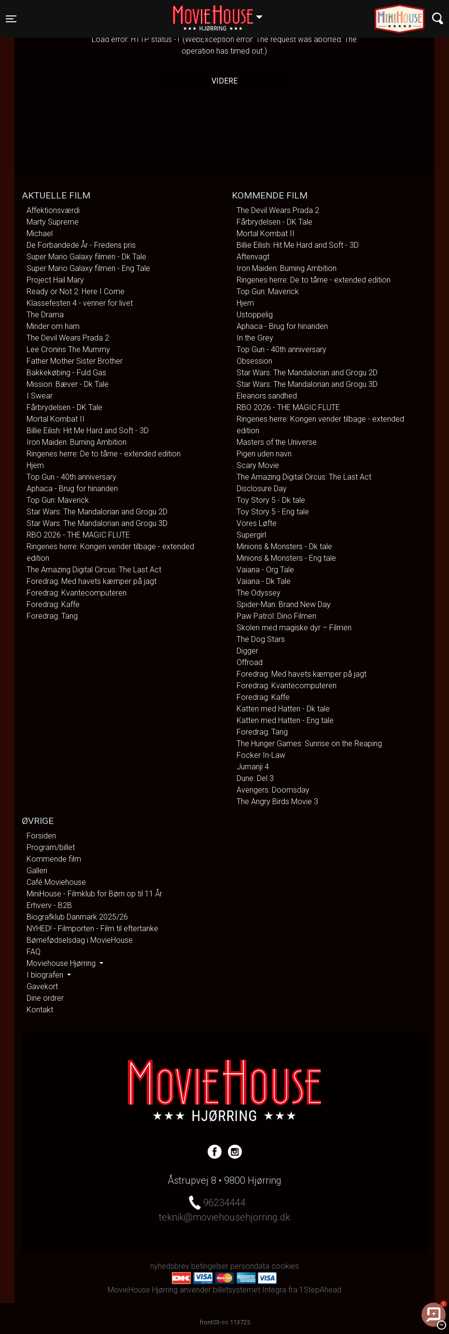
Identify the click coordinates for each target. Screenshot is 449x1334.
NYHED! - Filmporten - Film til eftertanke (92, 928)
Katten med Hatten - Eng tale (285, 720)
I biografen (46, 974)
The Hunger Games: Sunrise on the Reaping (309, 743)
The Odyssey (259, 592)
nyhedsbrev (169, 1266)
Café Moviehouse (56, 882)
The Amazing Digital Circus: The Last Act (94, 569)
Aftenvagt (253, 256)
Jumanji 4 (253, 766)
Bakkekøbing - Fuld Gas (66, 372)
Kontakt (40, 1009)
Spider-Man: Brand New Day (284, 604)
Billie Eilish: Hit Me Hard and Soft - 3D (88, 430)
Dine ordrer (45, 998)
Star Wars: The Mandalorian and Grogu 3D (97, 523)
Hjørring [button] (222, 13)
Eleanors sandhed (267, 395)
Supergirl (251, 534)
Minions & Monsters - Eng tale (286, 558)
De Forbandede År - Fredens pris (81, 245)
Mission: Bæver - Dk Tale (68, 384)
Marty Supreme (53, 222)
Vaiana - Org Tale (265, 569)
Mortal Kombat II (55, 419)
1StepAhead (320, 1289)
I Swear (40, 395)
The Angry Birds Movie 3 (277, 801)
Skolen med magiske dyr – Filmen (294, 627)
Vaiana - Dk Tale (264, 581)
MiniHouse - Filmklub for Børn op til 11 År (94, 893)
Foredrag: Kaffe (53, 604)
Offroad (250, 662)
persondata (249, 1266)
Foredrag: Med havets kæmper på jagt (91, 581)
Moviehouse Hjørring (62, 963)
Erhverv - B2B (49, 905)
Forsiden (41, 835)
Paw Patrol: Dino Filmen (276, 616)
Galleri (37, 870)
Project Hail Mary (55, 279)
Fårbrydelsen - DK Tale (64, 407)
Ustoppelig (255, 314)
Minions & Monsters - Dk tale (284, 546)
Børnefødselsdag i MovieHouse (80, 940)
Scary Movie (258, 465)
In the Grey (255, 337)
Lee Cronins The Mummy (68, 349)
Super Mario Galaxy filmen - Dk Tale (86, 256)
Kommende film (54, 859)
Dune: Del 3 (255, 778)
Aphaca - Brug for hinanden (72, 488)
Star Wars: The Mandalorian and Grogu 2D (97, 511)
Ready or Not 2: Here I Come (76, 291)
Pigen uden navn (264, 453)
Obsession (254, 361)
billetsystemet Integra (249, 1289)
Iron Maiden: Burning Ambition (76, 442)
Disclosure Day (262, 488)
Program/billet (51, 847)
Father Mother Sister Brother (75, 361)
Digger (247, 650)
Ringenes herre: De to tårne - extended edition (104, 453)
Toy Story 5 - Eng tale (273, 511)
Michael (40, 233)
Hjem (35, 465)
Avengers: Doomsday (273, 790)
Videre (224, 80)
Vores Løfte (257, 523)
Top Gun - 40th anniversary (71, 477)
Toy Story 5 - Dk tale (271, 500)
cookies (285, 1266)
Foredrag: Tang (52, 616)
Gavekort (42, 986)
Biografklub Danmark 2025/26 (77, 917)
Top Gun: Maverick (58, 500)
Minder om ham (53, 326)
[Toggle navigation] (11, 19)
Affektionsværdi (53, 210)
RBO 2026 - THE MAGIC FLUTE (78, 534)
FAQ (34, 951)
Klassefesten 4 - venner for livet (80, 303)
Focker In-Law (261, 755)
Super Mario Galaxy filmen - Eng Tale (88, 268)
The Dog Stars (261, 639)
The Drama (45, 314)
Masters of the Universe (277, 442)
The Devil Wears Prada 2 (68, 337)
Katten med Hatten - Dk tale (283, 708)
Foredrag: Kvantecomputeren (76, 592)
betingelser (209, 1266)
